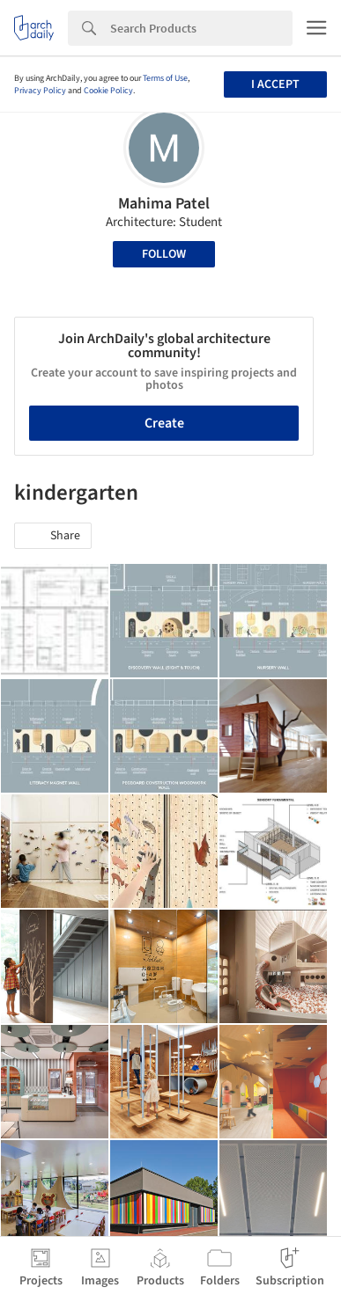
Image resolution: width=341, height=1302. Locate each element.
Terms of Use (165, 78)
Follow (164, 254)
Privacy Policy (40, 90)
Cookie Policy (108, 90)
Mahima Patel (164, 204)
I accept (275, 84)
